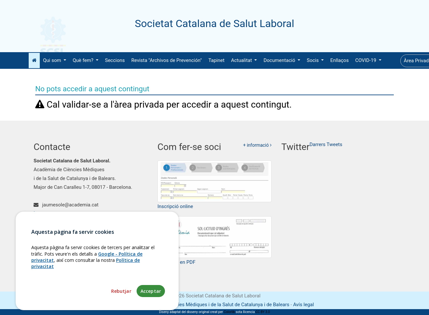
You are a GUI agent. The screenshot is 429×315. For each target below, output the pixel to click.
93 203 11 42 (52, 214)
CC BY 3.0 (263, 312)
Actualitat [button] (242, 60)
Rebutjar (121, 304)
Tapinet (216, 60)
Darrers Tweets (325, 144)
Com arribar (50, 222)
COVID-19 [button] (366, 60)
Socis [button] (313, 60)
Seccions (115, 60)
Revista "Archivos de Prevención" (166, 60)
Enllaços (339, 60)
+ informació (257, 145)
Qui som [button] (52, 60)
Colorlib (229, 312)
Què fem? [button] (84, 60)
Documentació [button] (279, 60)
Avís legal (303, 305)
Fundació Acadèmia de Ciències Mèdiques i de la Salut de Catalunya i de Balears (202, 305)
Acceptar (151, 304)
